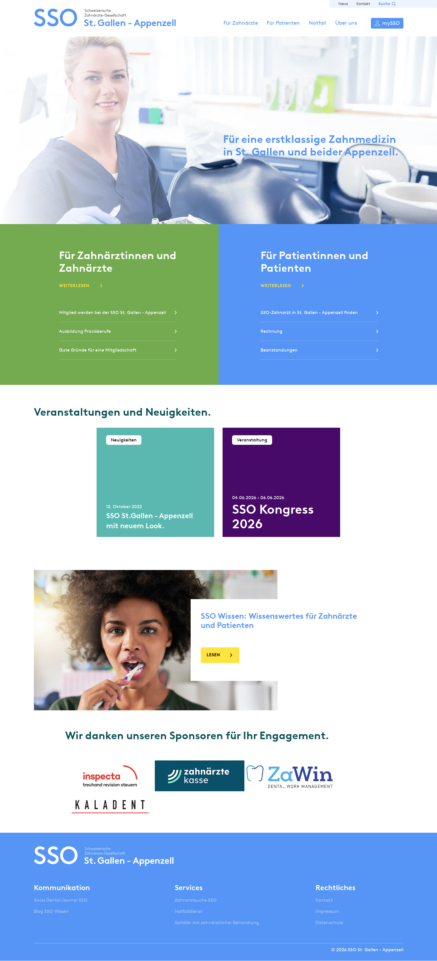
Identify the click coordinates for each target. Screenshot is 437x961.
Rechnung (271, 331)
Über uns (346, 23)
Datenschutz (329, 922)
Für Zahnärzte (240, 23)
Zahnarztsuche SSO (196, 900)
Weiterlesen (74, 285)
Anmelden (387, 23)
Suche (384, 3)
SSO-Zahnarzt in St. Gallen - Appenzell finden (309, 312)
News (343, 3)
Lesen (213, 654)
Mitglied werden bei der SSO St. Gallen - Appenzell (112, 312)
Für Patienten (283, 23)
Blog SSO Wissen (51, 911)
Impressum (327, 911)
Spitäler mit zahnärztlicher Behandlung (217, 922)
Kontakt (363, 3)
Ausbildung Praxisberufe (85, 331)
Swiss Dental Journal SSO (60, 900)
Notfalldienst (188, 911)
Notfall (317, 23)
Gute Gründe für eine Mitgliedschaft (97, 350)
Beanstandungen (279, 350)
